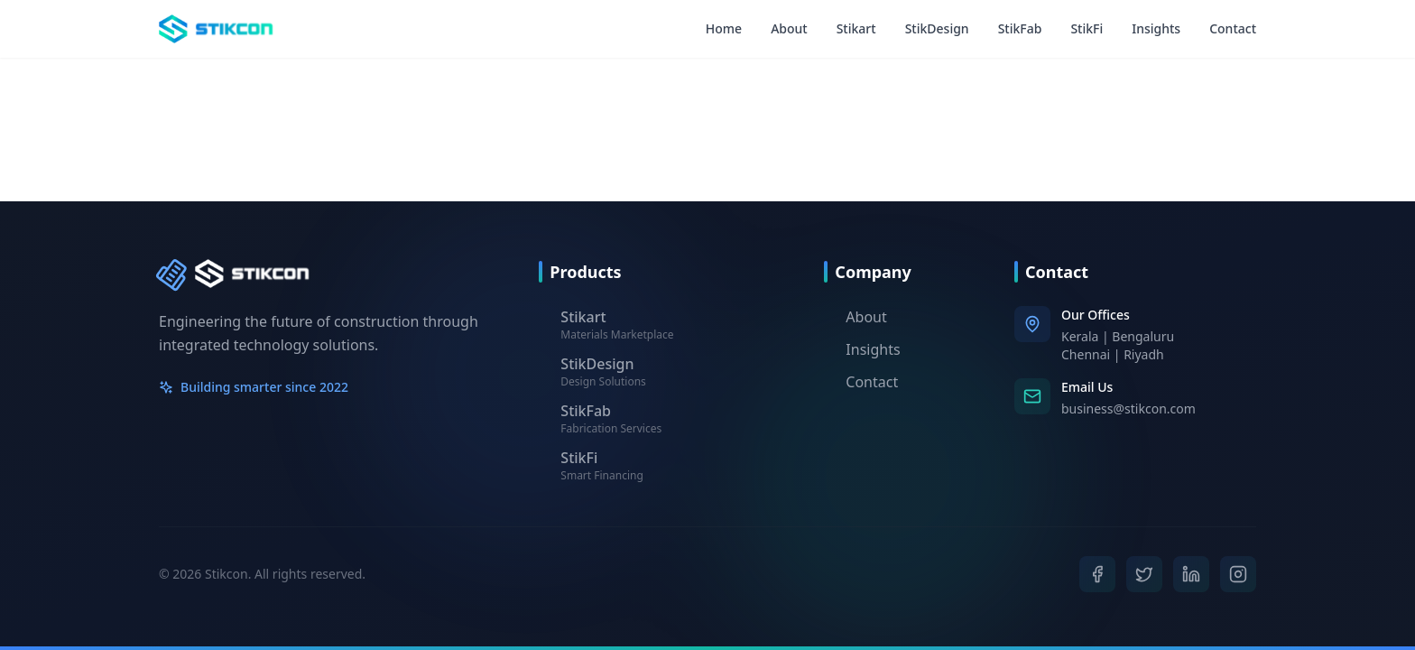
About (789, 28)
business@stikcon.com (1128, 408)
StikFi (1086, 28)
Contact (1232, 28)
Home (724, 28)
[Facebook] (1097, 574)
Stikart (856, 28)
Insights (1156, 28)
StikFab (1020, 28)
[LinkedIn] (1191, 574)
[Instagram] (1237, 573)
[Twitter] (1144, 574)
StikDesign (937, 28)
